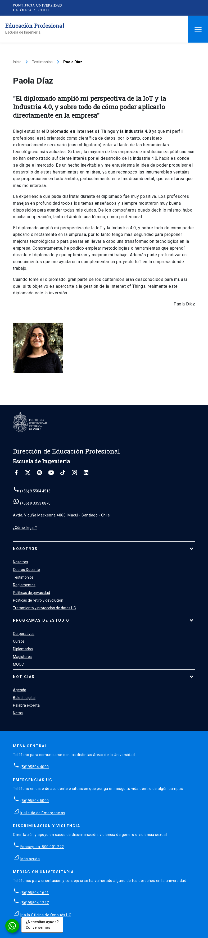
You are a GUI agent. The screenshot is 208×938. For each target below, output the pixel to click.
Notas (18, 713)
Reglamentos (24, 585)
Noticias (24, 677)
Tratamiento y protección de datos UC (44, 608)
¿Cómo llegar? (25, 527)
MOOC (18, 664)
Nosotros (25, 549)
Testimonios (42, 62)
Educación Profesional (34, 25)
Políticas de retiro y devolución (38, 600)
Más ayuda (30, 859)
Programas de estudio (41, 620)
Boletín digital (24, 698)
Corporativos (23, 634)
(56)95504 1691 (34, 893)
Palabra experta (26, 705)
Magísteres (22, 657)
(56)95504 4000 (34, 767)
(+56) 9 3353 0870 (35, 503)
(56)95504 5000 (34, 801)
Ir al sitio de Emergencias (42, 813)
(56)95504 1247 (34, 903)
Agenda (19, 690)
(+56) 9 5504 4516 (35, 491)
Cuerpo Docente (26, 570)
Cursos (19, 641)
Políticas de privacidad (31, 593)
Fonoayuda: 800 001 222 (42, 847)
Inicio (17, 62)
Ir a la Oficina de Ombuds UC (45, 915)
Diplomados (23, 649)
